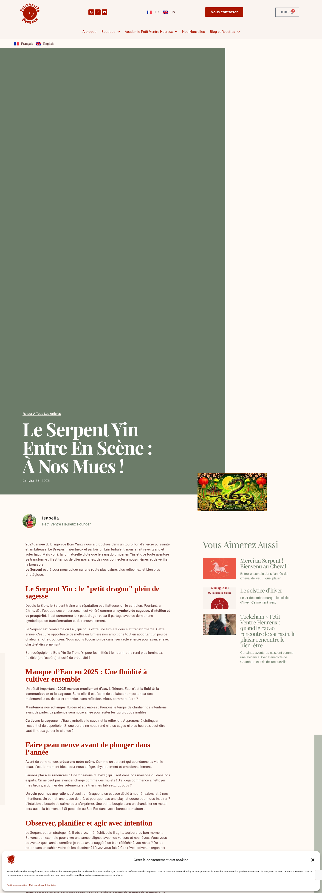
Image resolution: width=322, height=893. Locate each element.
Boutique (111, 32)
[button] (313, 860)
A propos (89, 32)
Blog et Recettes (225, 32)
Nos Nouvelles (193, 32)
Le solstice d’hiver (261, 590)
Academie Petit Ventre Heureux (151, 32)
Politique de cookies (17, 885)
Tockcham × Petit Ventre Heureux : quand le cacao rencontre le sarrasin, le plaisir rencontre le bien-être (267, 631)
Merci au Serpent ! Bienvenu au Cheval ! (264, 563)
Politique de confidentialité (42, 885)
